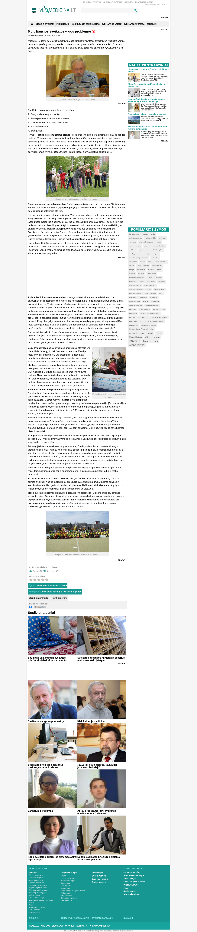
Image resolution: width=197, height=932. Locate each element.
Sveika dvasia (130, 891)
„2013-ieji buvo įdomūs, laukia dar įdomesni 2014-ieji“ (97, 766)
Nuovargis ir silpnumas (69, 898)
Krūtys (31, 902)
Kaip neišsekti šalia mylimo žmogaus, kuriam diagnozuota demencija (146, 100)
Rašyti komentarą (59, 598)
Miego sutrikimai (67, 895)
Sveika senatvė (99, 882)
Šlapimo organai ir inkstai (38, 888)
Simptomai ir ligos (69, 873)
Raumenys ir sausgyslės (38, 893)
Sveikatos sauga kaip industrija (46, 721)
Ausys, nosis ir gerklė (37, 907)
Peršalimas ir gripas (68, 881)
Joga (126, 888)
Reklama (87, 2)
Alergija (63, 876)
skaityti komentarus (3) (39, 598)
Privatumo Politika (144, 2)
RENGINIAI (152, 24)
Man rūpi (33, 872)
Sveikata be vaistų (134, 869)
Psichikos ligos (34, 912)
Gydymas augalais (132, 872)
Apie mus (97, 2)
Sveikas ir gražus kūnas (134, 882)
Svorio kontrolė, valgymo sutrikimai (73, 891)
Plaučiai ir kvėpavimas (37, 878)
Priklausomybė (66, 893)
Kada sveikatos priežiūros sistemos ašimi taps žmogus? (52, 858)
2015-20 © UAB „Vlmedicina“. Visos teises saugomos (83, 931)
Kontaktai (128, 2)
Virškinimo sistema (36, 880)
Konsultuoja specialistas (75, 918)
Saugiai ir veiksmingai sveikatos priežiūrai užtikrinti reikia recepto (47, 659)
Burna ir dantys (34, 910)
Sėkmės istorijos (131, 894)
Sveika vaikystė (99, 876)
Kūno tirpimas (66, 886)
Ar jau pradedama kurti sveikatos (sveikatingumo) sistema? (96, 812)
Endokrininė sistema (36, 883)
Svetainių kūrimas (126, 931)
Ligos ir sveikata (45, 24)
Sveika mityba (130, 878)
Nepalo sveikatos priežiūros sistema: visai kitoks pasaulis (99, 858)
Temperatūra (65, 883)
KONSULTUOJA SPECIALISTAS (85, 24)
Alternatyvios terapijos (134, 875)
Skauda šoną (65, 888)
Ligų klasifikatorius (112, 2)
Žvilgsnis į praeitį (100, 879)
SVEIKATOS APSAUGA (134, 24)
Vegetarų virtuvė (131, 885)
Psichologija (97, 873)
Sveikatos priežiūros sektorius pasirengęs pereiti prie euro (45, 766)
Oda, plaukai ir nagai (36, 898)
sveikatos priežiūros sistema (52, 585)
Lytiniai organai (34, 895)
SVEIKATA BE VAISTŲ (112, 24)
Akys (31, 905)
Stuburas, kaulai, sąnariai (38, 890)
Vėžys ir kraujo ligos (68, 878)
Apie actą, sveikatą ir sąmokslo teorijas (147, 114)
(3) (93, 31)
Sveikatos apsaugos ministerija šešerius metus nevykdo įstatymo (101, 659)
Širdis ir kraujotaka (36, 875)
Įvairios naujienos (72, 592)
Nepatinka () (52, 571)
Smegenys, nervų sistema (38, 885)
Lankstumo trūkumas (40, 811)
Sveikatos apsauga (52, 592)
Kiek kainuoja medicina (91, 721)
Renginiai (34, 918)
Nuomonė (129, 918)
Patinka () (37, 571)
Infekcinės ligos (66, 900)
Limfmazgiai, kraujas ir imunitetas (41, 900)
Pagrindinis (63, 24)
